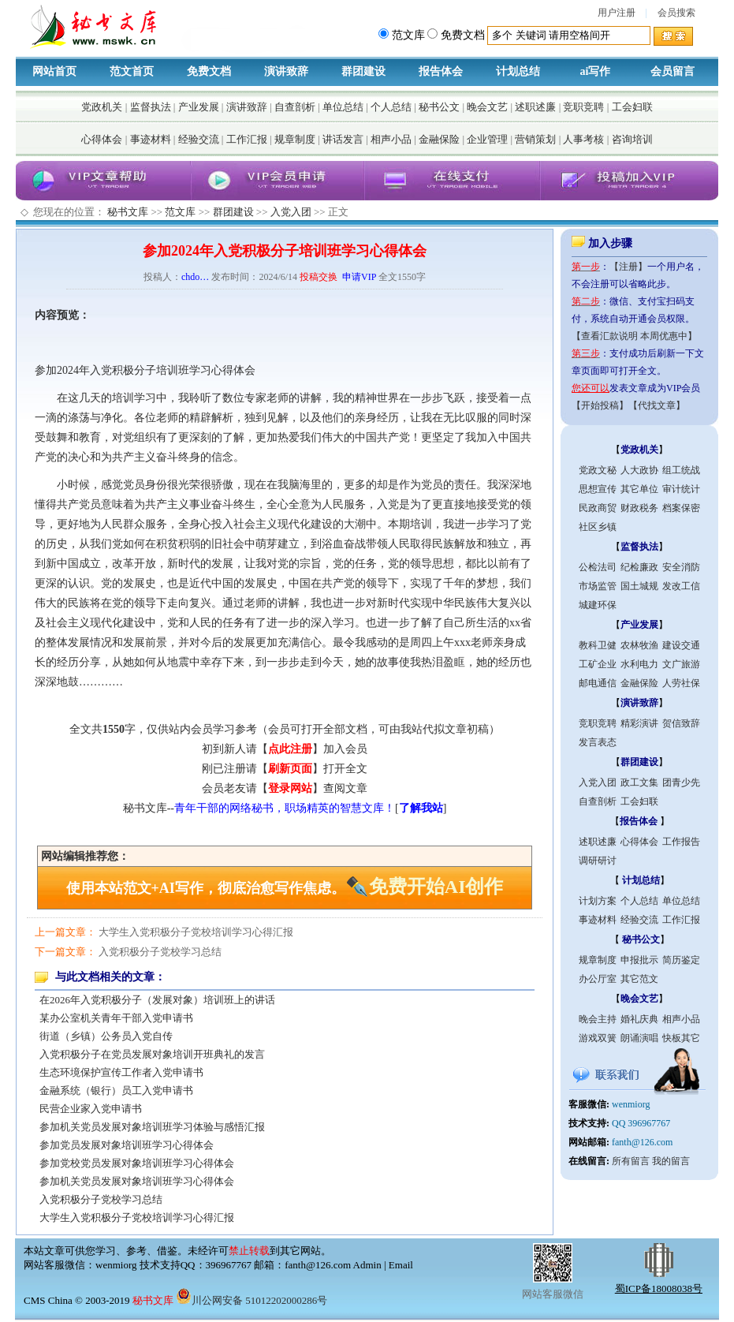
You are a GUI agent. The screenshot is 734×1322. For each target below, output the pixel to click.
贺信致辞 (681, 723)
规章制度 (294, 139)
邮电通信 (598, 683)
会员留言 (672, 71)
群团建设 (363, 71)
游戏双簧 (598, 1038)
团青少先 (681, 782)
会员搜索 (676, 12)
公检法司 (598, 567)
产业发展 (198, 107)
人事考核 (583, 139)
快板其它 (681, 1038)
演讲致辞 (286, 71)
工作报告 (681, 841)
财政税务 (639, 507)
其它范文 (639, 978)
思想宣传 (598, 489)
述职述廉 (535, 107)
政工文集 (639, 782)
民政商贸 (598, 507)
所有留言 (631, 1161)
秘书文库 (127, 212)
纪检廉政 (639, 567)
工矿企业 (598, 664)
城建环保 (598, 605)
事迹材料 (150, 139)
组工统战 (681, 470)
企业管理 (487, 139)
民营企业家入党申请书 (90, 1109)
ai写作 (595, 71)
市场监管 (598, 586)
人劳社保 (681, 683)
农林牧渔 (639, 645)
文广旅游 (681, 664)
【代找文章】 (656, 405)
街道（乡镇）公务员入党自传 (106, 1036)
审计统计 (681, 489)
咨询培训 (632, 139)
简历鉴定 (681, 959)
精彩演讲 (639, 723)
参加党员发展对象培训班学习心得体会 (126, 1145)
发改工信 (681, 586)
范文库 (180, 212)
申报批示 (639, 959)
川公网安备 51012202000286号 (251, 1300)
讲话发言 (342, 139)
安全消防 (681, 567)
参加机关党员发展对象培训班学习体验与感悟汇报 (152, 1127)
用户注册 (616, 12)
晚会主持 (598, 1019)
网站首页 (54, 71)
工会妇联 (632, 107)
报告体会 (441, 71)
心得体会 (101, 139)
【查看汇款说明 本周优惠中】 (634, 336)
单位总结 (342, 107)
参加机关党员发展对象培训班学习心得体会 (136, 1181)
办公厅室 (598, 978)
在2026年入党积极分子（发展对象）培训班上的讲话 (157, 1000)
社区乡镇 (598, 526)
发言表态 (598, 742)
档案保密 (681, 507)
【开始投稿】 (600, 405)
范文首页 (132, 71)
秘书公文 (439, 107)
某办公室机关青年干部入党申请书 (116, 1018)
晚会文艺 (487, 107)
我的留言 (671, 1161)
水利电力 (639, 664)
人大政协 (639, 470)
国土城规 (639, 586)
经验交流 (198, 139)
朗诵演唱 (639, 1038)
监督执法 (150, 107)
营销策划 (535, 139)
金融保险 (439, 139)
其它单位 (639, 489)
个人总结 (391, 107)
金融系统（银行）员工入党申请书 (116, 1090)
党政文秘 (598, 470)
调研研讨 (598, 860)
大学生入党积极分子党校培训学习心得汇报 (196, 932)
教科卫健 (598, 645)
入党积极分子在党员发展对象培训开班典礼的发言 (152, 1054)
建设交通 (681, 645)
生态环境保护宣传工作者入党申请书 (121, 1072)
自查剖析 (294, 107)
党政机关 (101, 107)
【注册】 (628, 266)
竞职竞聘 (583, 107)
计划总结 (518, 71)
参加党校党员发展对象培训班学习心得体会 (136, 1163)
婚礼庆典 (639, 1019)
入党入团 (290, 212)
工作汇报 (246, 139)
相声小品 (391, 139)
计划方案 (598, 900)
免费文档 (209, 71)
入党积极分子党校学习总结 (160, 952)
